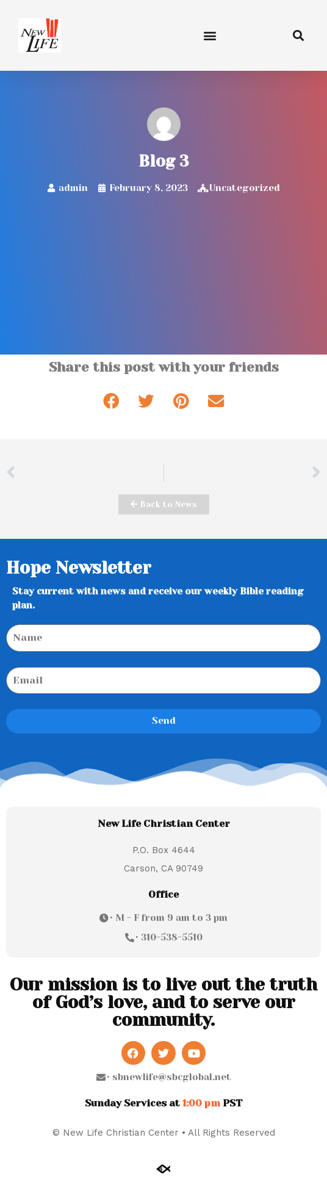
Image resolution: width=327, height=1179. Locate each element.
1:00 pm (201, 1103)
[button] (210, 35)
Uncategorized (244, 187)
